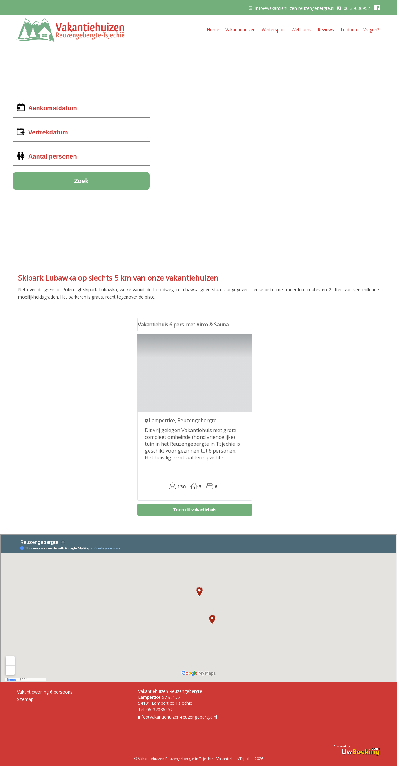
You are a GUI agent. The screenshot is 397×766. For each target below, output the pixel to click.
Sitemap (25, 699)
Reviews (326, 30)
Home (213, 30)
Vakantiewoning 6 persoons (45, 692)
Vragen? (371, 30)
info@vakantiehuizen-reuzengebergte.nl (294, 8)
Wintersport (273, 30)
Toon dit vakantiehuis (194, 510)
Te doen (348, 30)
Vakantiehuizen (240, 30)
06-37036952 (357, 8)
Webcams (301, 30)
